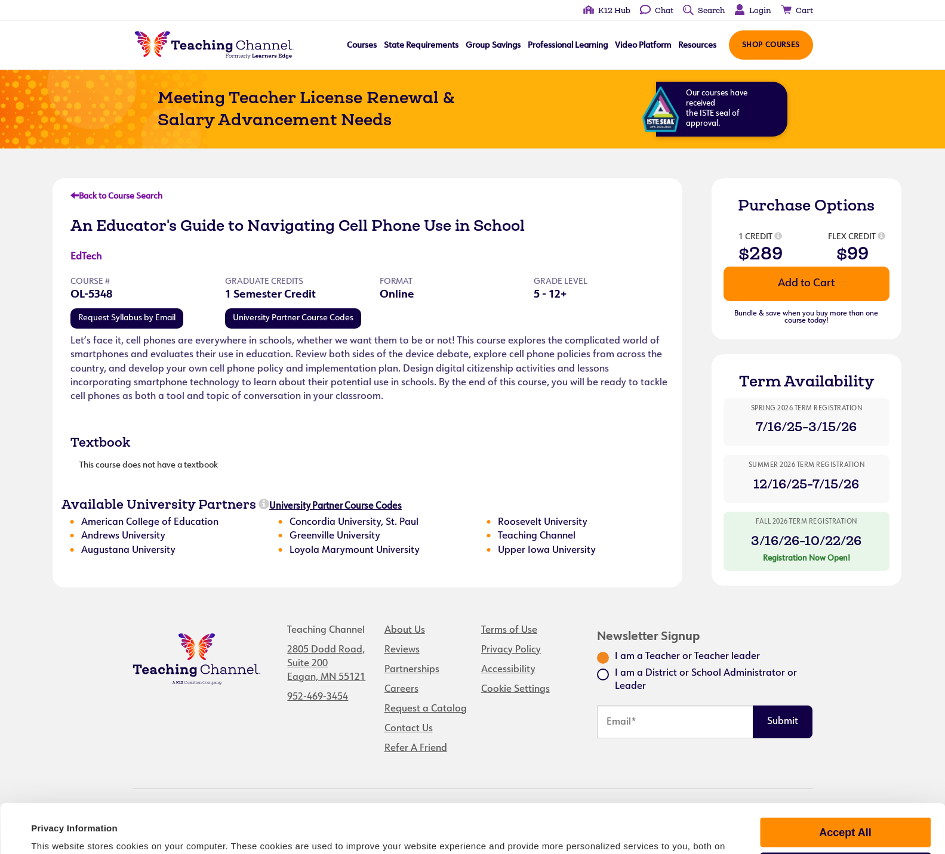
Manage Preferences (845, 825)
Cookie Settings (515, 689)
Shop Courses (770, 45)
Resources (697, 45)
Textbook (100, 442)
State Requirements (420, 45)
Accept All (845, 790)
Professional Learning (567, 45)
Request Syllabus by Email (127, 318)
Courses (361, 45)
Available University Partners (158, 504)
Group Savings (492, 45)
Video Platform (642, 45)
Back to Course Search (116, 196)
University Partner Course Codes (293, 318)
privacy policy (446, 816)
